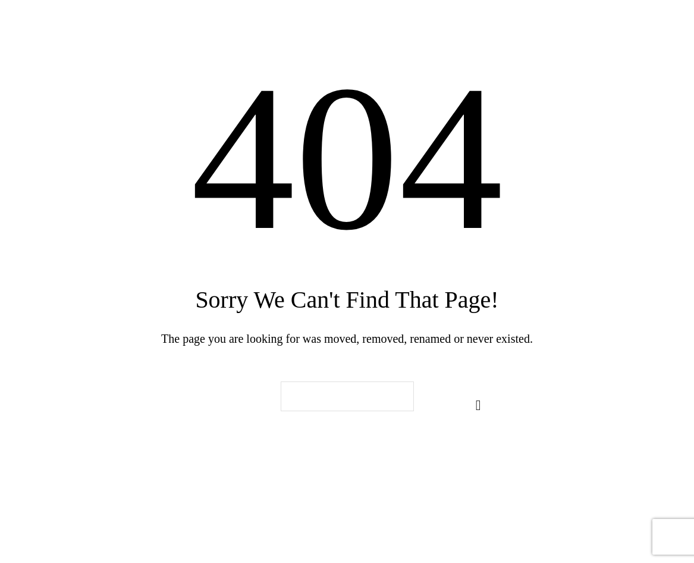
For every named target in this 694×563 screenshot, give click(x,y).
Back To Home (347, 471)
